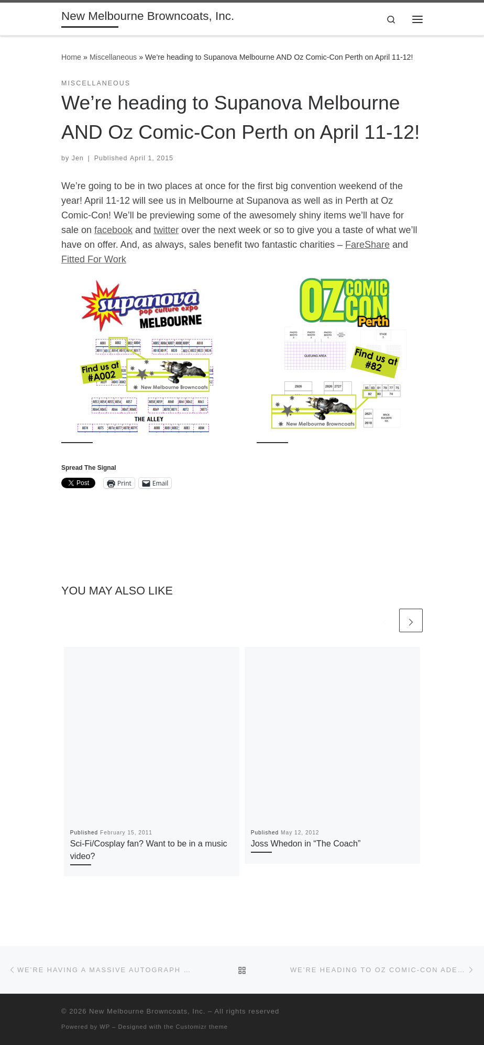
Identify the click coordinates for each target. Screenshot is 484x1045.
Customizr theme (202, 1027)
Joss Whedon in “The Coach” (306, 843)
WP (105, 1027)
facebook (113, 230)
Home (71, 57)
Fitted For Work (93, 259)
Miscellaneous (113, 57)
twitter (166, 230)
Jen (78, 158)
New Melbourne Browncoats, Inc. (147, 1011)
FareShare (367, 244)
